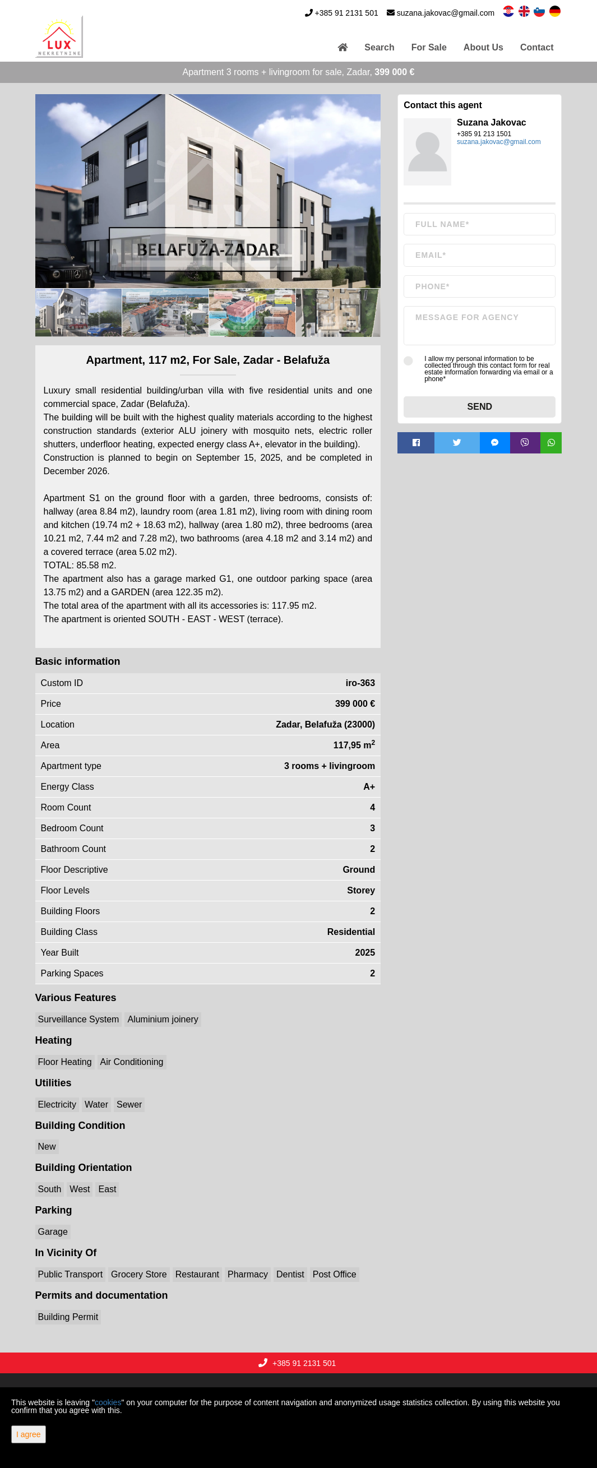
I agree (28, 1434)
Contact (537, 47)
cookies (108, 1402)
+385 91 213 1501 (484, 134)
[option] (78, 312)
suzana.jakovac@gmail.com (446, 12)
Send (480, 406)
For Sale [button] (429, 47)
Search (379, 47)
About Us (483, 47)
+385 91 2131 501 (346, 12)
